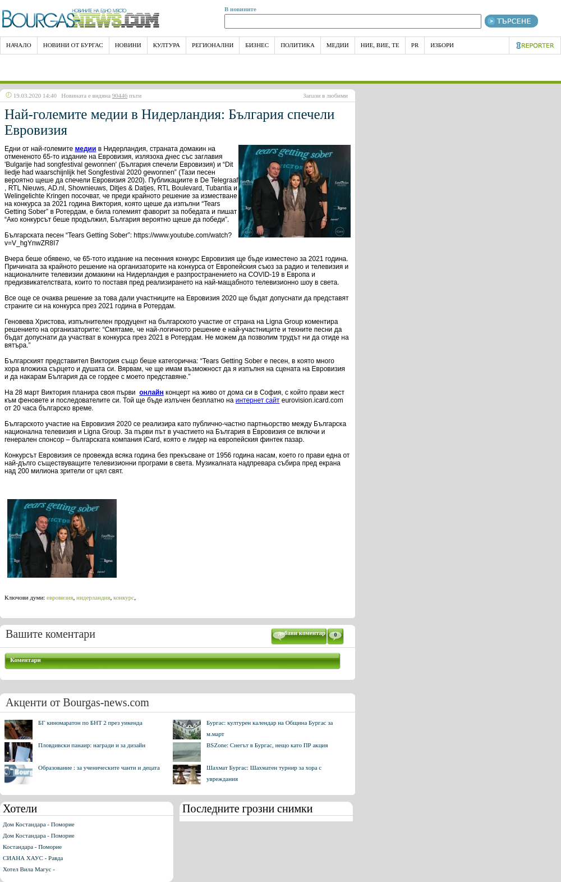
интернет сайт (258, 400)
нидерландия (93, 597)
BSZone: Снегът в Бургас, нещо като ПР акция (267, 745)
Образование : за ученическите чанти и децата (99, 767)
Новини (128, 45)
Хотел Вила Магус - (29, 869)
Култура (166, 45)
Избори (442, 45)
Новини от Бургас (73, 45)
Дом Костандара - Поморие (39, 824)
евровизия (60, 597)
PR (415, 45)
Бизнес (257, 45)
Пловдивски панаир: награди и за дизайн (91, 745)
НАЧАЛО (18, 45)
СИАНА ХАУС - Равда (33, 857)
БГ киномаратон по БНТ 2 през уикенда (90, 722)
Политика (297, 45)
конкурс (123, 597)
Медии (338, 45)
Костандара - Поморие (32, 846)
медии (85, 149)
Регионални (212, 45)
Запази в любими (325, 95)
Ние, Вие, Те (380, 45)
